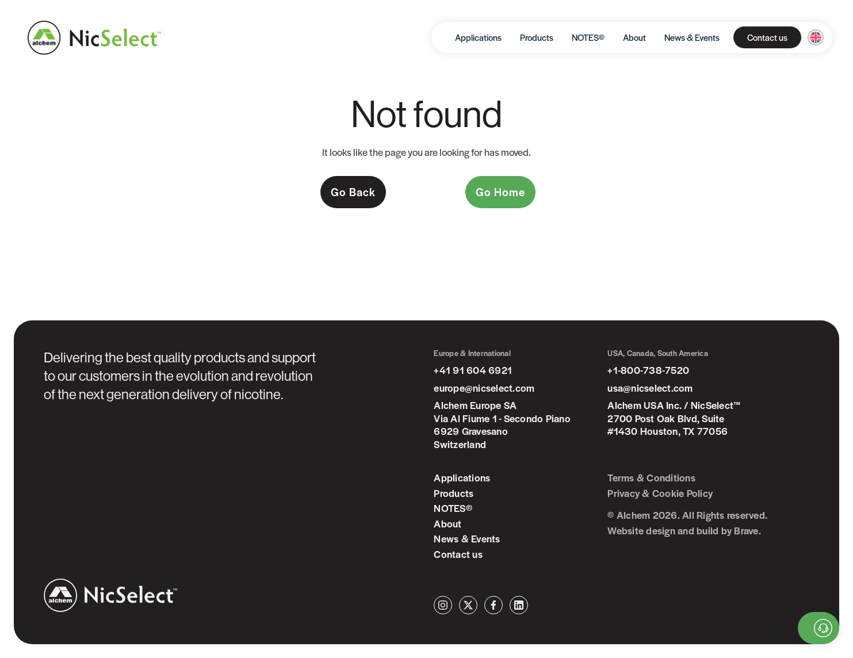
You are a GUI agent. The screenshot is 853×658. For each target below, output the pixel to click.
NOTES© (588, 37)
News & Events (692, 37)
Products (536, 37)
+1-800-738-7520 (648, 370)
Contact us (767, 37)
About (634, 37)
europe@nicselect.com (484, 388)
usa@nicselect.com (650, 388)
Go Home (500, 192)
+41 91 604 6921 (473, 370)
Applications (478, 37)
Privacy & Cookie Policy (660, 493)
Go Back (353, 192)
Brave (746, 530)
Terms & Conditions (651, 477)
